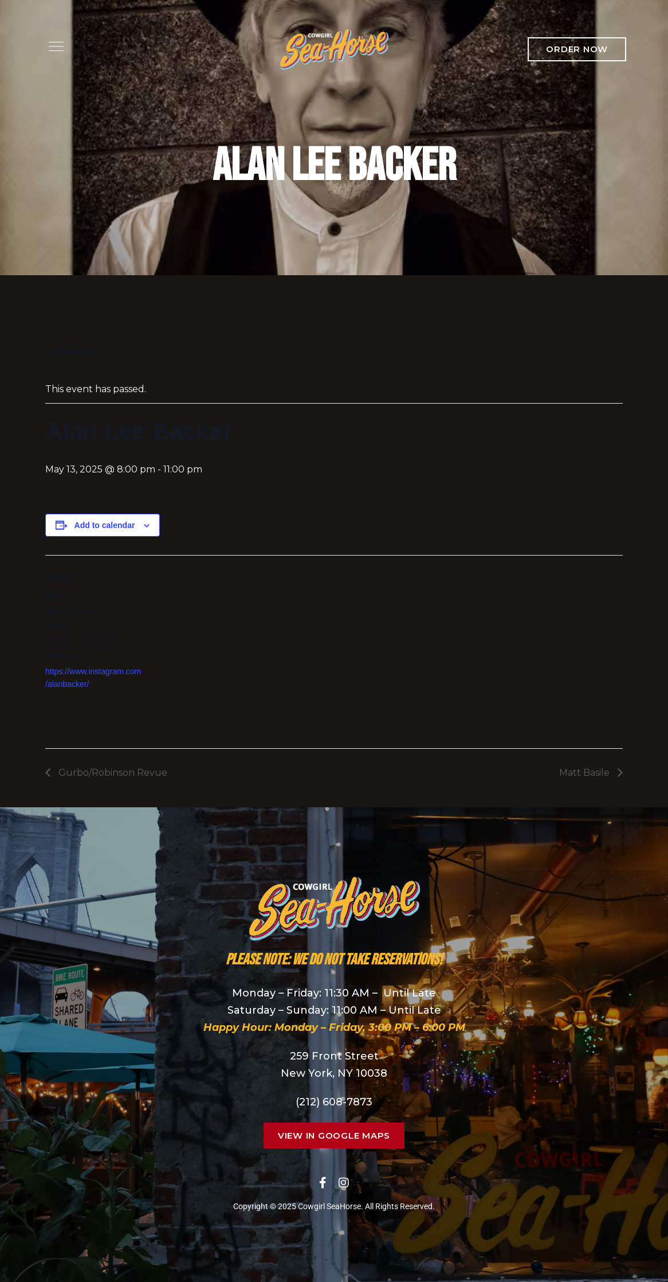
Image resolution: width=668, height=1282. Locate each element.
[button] (577, 49)
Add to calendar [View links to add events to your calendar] (104, 525)
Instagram (344, 1183)
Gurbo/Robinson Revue (111, 772)
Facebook (323, 1183)
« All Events (71, 351)
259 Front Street (334, 1056)
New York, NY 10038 (334, 1073)
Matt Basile (585, 772)
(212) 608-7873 (334, 1102)
